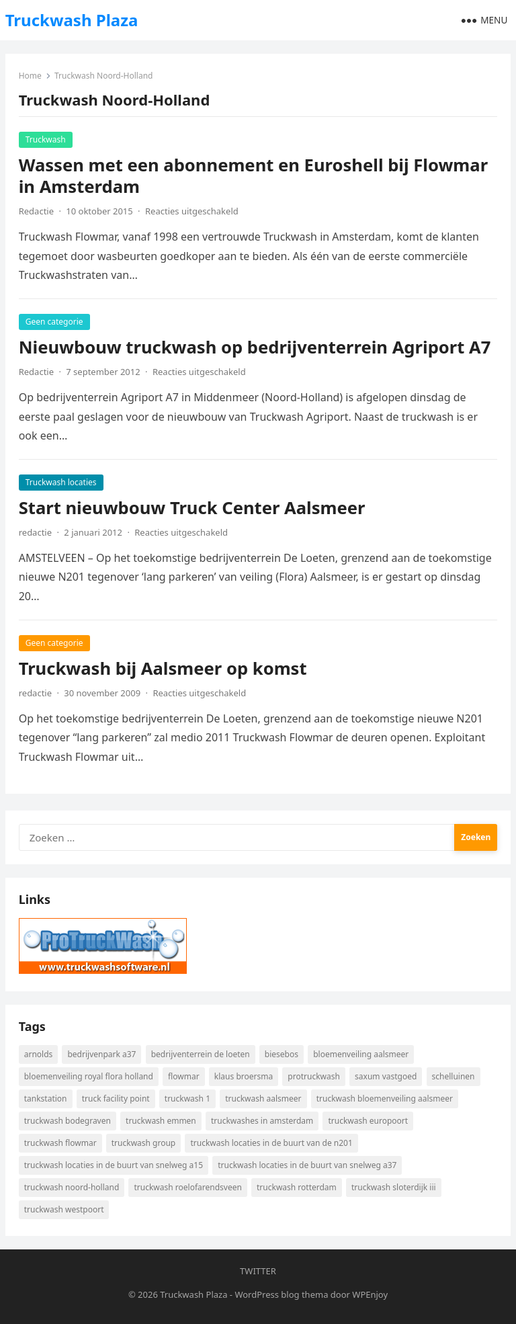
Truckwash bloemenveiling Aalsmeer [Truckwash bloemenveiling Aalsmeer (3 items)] (384, 1098)
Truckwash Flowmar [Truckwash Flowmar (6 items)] (60, 1143)
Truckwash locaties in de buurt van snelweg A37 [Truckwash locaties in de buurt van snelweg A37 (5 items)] (307, 1165)
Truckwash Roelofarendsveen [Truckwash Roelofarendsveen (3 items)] (187, 1187)
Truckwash (46, 139)
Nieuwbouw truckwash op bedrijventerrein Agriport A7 (255, 347)
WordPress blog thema (281, 1294)
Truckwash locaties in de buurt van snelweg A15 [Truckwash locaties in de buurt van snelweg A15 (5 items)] (113, 1165)
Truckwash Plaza (71, 20)
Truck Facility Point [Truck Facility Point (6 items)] (116, 1098)
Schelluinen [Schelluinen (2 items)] (453, 1076)
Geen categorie (54, 321)
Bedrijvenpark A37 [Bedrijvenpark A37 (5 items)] (101, 1054)
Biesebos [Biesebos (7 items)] (281, 1054)
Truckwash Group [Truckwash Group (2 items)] (143, 1143)
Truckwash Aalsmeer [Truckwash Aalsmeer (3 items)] (263, 1098)
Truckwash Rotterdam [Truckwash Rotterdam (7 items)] (297, 1187)
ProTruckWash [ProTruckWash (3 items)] (314, 1076)
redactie (35, 532)
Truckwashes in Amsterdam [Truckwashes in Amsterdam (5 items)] (262, 1120)
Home (30, 75)
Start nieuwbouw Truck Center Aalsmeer (192, 508)
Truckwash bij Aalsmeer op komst (163, 668)
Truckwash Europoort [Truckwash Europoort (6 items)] (368, 1120)
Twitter (258, 1271)
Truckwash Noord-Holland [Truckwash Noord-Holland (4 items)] (72, 1187)
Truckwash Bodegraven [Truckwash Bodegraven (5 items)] (67, 1120)
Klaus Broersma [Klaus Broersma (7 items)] (243, 1076)
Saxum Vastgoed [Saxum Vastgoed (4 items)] (386, 1076)
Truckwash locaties (61, 482)
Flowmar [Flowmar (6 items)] (184, 1076)
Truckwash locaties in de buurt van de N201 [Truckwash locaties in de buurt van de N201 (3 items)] (271, 1143)
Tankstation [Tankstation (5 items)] (45, 1098)
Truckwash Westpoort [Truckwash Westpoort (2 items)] (64, 1209)
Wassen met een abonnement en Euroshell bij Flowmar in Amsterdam (253, 175)
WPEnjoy (370, 1294)
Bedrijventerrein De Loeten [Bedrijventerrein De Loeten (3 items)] (200, 1054)
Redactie (36, 211)
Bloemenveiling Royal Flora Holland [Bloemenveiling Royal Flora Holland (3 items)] (88, 1076)
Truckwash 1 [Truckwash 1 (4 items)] (187, 1098)
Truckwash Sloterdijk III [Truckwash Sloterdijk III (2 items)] (393, 1187)
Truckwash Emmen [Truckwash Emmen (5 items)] (161, 1120)
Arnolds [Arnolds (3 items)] (38, 1054)
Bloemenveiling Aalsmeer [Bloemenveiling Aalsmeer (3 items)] (360, 1054)
